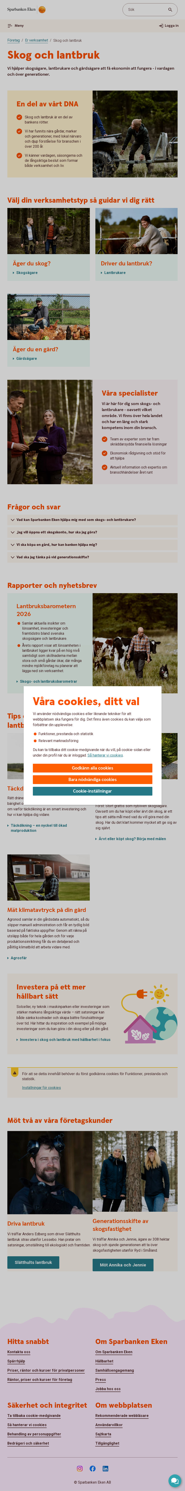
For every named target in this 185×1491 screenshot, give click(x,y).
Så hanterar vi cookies (105, 755)
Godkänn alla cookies (92, 768)
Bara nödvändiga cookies (92, 780)
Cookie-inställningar (92, 791)
